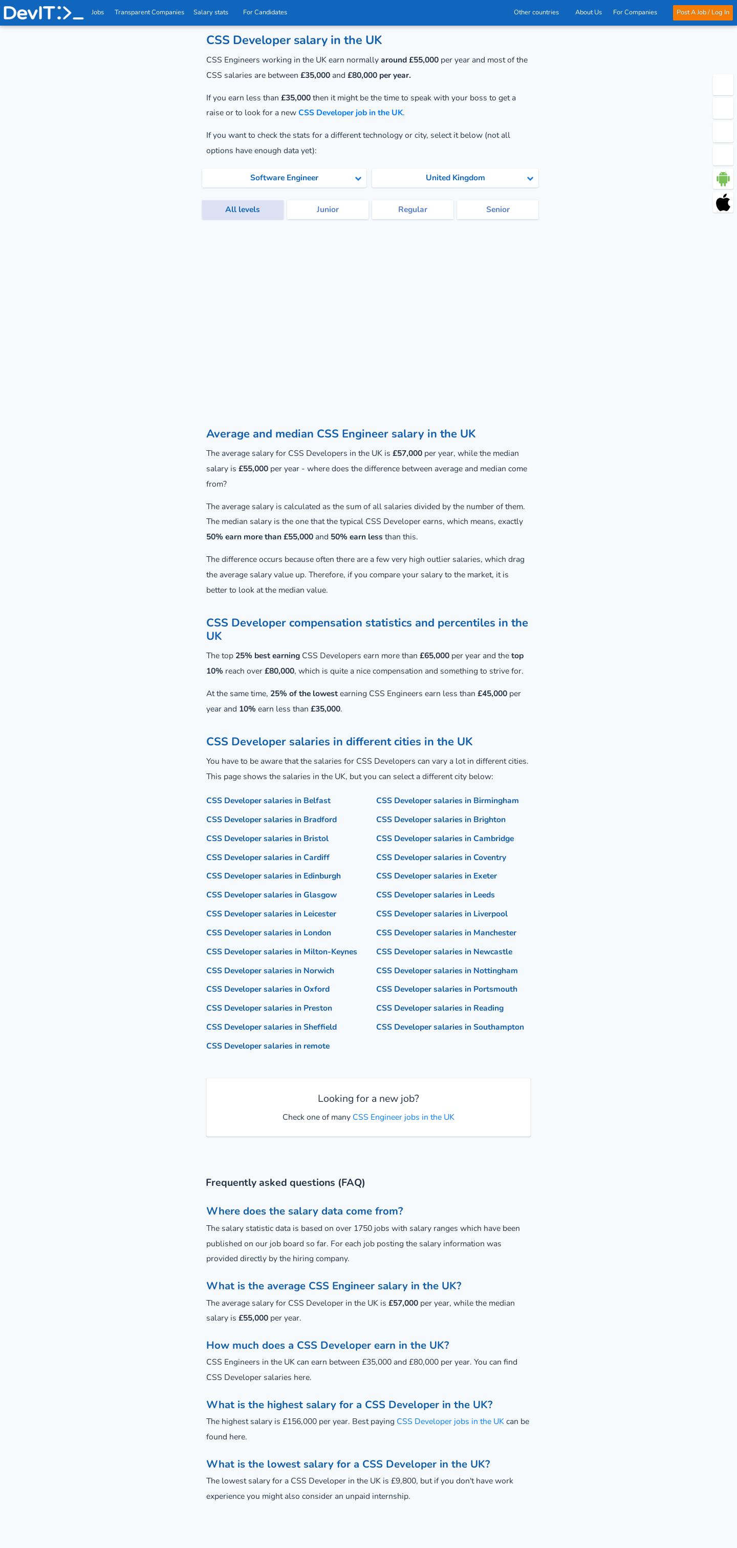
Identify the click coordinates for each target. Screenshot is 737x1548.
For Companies (637, 12)
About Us (588, 12)
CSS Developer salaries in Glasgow (271, 895)
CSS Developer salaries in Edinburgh (273, 876)
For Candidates (268, 12)
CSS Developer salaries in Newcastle (444, 951)
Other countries (538, 12)
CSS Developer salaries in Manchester (446, 932)
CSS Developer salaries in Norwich (270, 970)
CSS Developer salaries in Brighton (441, 819)
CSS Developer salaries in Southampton (450, 1027)
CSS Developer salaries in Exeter (436, 876)
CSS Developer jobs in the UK (450, 1421)
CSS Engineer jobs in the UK (402, 1117)
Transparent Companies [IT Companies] (150, 12)
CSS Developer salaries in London (268, 932)
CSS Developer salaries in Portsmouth (446, 989)
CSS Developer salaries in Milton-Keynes (281, 951)
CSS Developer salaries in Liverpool (442, 913)
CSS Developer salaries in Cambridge (445, 838)
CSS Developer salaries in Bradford (271, 819)
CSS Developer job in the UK (350, 112)
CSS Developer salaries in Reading (440, 1008)
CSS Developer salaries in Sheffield (271, 1027)
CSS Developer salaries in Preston (269, 1008)
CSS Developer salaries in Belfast (268, 800)
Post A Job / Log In (702, 12)
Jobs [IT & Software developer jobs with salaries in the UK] (98, 12)
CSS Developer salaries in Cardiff (268, 857)
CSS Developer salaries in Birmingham (447, 800)
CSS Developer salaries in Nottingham (447, 970)
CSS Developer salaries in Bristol (267, 838)
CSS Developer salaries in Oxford (268, 989)
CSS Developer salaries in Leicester (271, 913)
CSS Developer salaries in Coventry (441, 857)
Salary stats (213, 12)
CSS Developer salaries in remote (268, 1046)
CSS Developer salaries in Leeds (435, 895)
